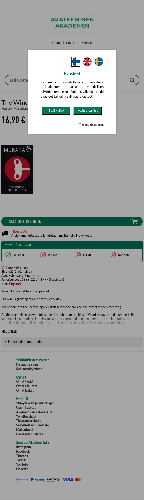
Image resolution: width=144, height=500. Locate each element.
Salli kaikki (56, 110)
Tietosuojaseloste (91, 125)
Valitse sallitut (88, 110)
